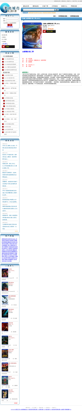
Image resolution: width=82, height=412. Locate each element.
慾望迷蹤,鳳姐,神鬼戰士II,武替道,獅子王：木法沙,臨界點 (9, 200)
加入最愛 (80, 1)
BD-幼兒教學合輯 (8, 129)
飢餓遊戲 (12, 253)
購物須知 (64, 1)
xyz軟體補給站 (23, 409)
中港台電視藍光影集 (10, 106)
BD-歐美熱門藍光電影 (9, 80)
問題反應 (74, 6)
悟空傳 (8, 239)
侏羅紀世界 (13, 245)
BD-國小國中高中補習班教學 (10, 133)
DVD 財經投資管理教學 (10, 64)
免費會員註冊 (57, 1)
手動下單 (45, 6)
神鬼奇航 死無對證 (47, 12)
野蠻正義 (9, 251)
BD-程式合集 (7, 126)
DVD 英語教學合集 (9, 59)
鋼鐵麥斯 (14, 251)
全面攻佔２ (5, 248)
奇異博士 (14, 242)
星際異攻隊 (4, 239)
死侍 (16, 243)
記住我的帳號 (13, 23)
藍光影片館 (6, 72)
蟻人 (9, 245)
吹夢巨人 (4, 250)
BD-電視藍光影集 (8, 98)
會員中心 (64, 6)
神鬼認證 (6, 254)
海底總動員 (10, 259)
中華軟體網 (66, 409)
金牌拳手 (11, 248)
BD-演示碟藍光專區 (9, 124)
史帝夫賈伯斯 (9, 250)
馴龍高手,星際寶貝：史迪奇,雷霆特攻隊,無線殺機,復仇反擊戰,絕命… (9, 175)
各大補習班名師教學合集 (10, 69)
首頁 (54, 16)
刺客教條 (5, 242)
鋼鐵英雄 (9, 242)
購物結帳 (36, 6)
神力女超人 (13, 239)
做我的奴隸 (11, 246)
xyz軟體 (62, 409)
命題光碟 (31, 409)
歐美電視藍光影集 (9, 100)
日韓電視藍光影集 (9, 103)
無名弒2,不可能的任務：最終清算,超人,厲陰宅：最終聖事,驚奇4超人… (9, 157)
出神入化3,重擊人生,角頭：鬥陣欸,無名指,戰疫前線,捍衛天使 (9, 148)
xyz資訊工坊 (17, 409)
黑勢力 (6, 256)
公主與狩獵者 (11, 256)
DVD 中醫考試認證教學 (10, 67)
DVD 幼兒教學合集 (9, 61)
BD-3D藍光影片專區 (9, 111)
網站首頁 (26, 6)
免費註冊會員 (10, 26)
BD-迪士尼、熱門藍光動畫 (10, 89)
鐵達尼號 (7, 253)
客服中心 (69, 1)
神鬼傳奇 (12, 240)
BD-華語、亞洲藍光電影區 (10, 84)
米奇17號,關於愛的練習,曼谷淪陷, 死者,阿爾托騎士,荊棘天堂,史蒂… (9, 193)
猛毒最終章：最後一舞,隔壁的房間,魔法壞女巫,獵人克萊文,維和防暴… (9, 217)
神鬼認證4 (15, 248)
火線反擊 (5, 257)
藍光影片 (5, 261)
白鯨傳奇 (13, 257)
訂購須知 (48, 407)
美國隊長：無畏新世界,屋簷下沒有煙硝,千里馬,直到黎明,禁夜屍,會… (9, 184)
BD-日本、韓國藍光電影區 (10, 94)
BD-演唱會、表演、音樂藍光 (10, 120)
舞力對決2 (10, 254)
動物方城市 (12, 243)
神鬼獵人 (7, 243)
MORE (16, 231)
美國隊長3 (6, 246)
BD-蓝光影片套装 (8, 75)
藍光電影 (9, 261)
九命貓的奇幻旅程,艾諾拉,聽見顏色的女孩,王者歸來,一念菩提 (9, 226)
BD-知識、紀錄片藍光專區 (10, 115)
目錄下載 (74, 1)
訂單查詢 (55, 6)
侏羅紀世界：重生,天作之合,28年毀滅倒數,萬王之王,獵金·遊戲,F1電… (9, 166)
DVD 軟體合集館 (8, 56)
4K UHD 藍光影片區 (9, 78)
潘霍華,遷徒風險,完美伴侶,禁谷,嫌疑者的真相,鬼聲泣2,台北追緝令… (9, 208)
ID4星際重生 (5, 245)
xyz (11, 409)
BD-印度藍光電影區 (9, 108)
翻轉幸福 (5, 251)
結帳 (7, 46)
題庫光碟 (35, 409)
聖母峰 (9, 257)
